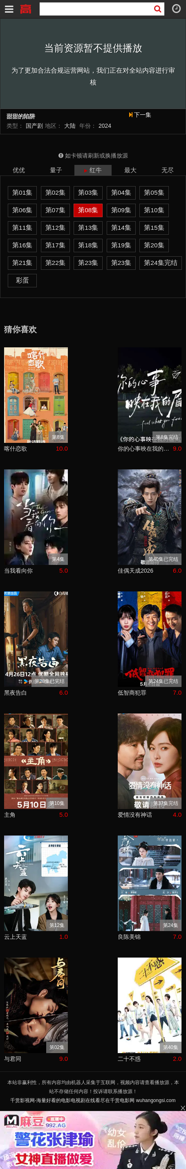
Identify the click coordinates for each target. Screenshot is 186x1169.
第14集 (121, 227)
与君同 (12, 1059)
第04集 (121, 192)
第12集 (55, 227)
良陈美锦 (129, 936)
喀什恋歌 (15, 448)
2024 (105, 125)
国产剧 (34, 125)
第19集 (121, 245)
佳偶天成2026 (135, 570)
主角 (10, 814)
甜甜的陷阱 (21, 116)
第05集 (154, 192)
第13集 (88, 227)
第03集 (88, 192)
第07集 (55, 210)
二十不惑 (129, 1059)
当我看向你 (18, 570)
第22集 (55, 262)
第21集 (22, 262)
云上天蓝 (15, 936)
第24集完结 (160, 262)
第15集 (154, 227)
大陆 (70, 125)
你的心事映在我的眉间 (145, 448)
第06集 (22, 210)
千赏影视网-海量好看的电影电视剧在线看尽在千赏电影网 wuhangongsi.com (92, 1100)
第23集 (88, 262)
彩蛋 (22, 280)
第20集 (154, 245)
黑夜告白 (15, 692)
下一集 (140, 114)
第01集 (22, 192)
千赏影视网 (25, 8)
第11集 (22, 227)
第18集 (88, 245)
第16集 (22, 245)
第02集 (55, 192)
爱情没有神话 (135, 814)
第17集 (55, 245)
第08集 (88, 210)
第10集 (154, 210)
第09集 (121, 210)
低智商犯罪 (132, 692)
